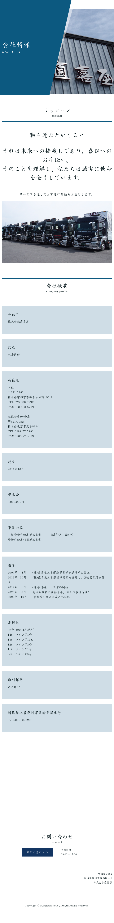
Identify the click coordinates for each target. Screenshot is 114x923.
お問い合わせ (35, 852)
